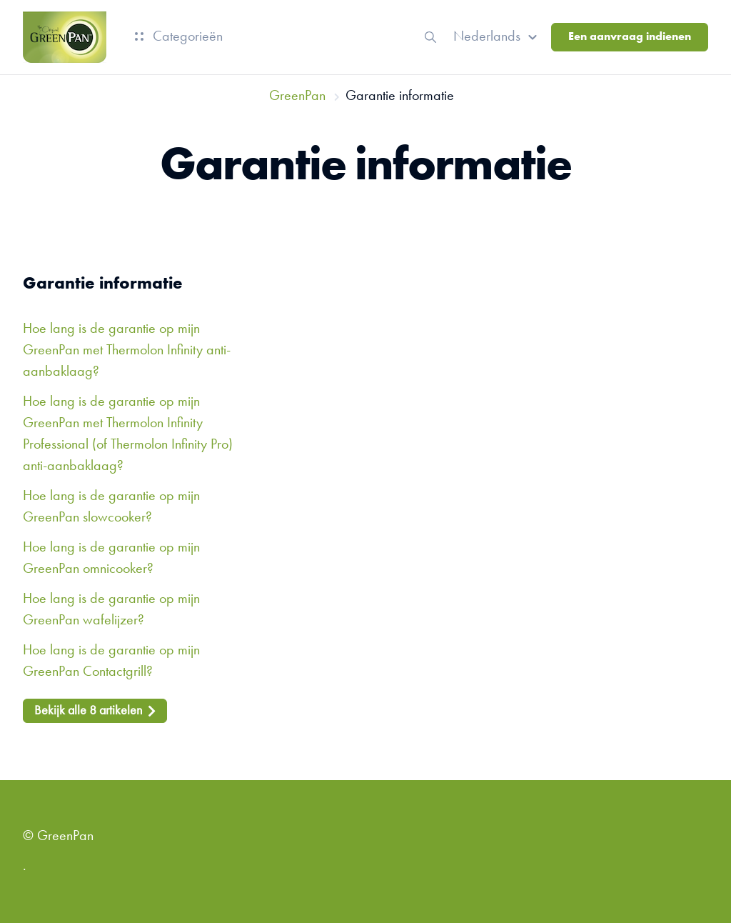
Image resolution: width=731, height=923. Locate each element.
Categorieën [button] (179, 37)
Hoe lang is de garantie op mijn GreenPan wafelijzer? (111, 610)
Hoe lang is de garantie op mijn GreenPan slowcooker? (111, 507)
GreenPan (297, 96)
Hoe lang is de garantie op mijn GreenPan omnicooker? (111, 559)
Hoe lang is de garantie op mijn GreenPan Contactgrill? (111, 661)
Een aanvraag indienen (629, 37)
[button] (497, 37)
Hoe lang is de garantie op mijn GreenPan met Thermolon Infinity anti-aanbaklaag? (127, 350)
